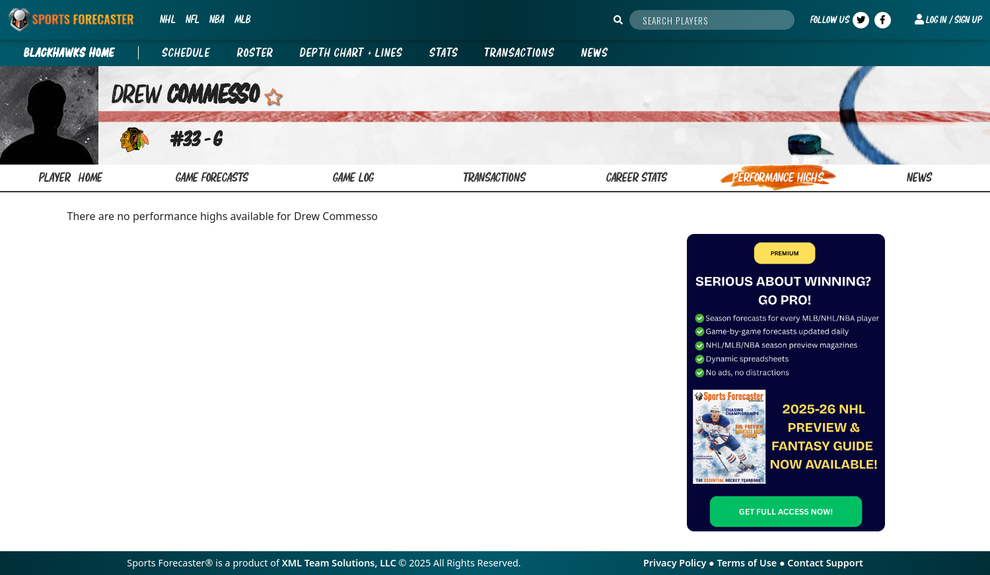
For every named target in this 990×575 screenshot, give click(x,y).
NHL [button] (167, 19)
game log (353, 177)
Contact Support (825, 562)
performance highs (778, 177)
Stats (443, 53)
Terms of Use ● (752, 562)
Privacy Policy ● (680, 562)
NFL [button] (192, 19)
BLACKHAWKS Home (69, 53)
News (594, 53)
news (919, 177)
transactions (495, 177)
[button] (948, 20)
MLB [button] (242, 19)
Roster (255, 53)
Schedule (186, 53)
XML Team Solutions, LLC (339, 562)
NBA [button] (216, 19)
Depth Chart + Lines (351, 53)
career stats (636, 177)
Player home (71, 177)
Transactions (520, 53)
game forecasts (212, 177)
